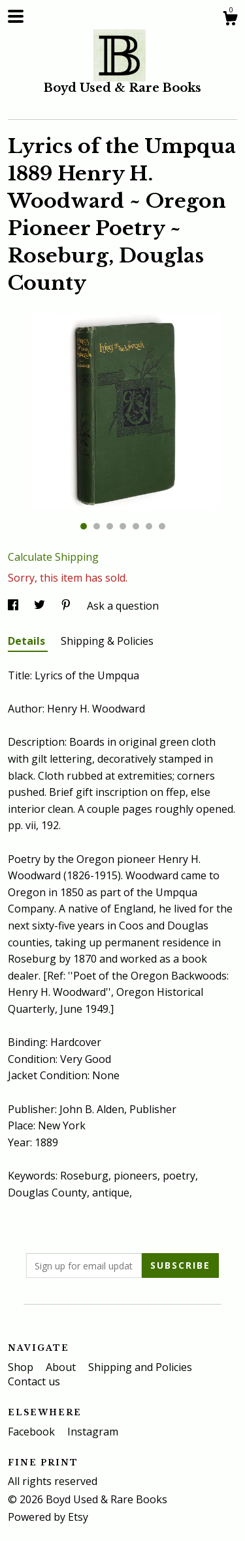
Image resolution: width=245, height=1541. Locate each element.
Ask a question (123, 606)
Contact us (34, 1381)
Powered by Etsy (48, 1517)
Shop (22, 1367)
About (62, 1367)
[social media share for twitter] (41, 606)
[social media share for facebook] (14, 606)
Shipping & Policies (107, 641)
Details (28, 641)
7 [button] (162, 526)
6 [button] (149, 526)
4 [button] (123, 526)
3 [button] (109, 526)
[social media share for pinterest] (67, 606)
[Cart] (230, 20)
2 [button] (96, 526)
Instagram (92, 1431)
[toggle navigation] (16, 16)
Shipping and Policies (140, 1367)
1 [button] (83, 526)
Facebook (32, 1431)
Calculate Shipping (53, 557)
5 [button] (136, 526)
